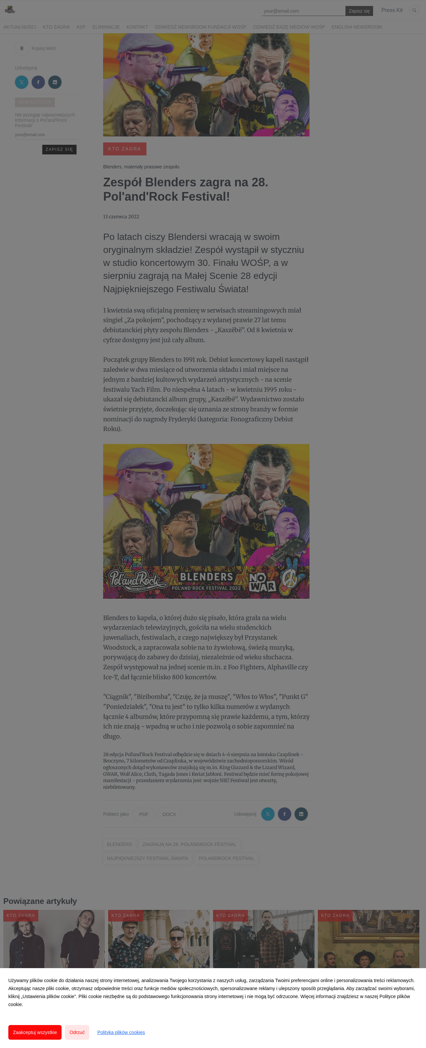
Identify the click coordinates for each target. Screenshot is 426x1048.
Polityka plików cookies (121, 1032)
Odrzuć (77, 1032)
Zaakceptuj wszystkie (35, 1032)
